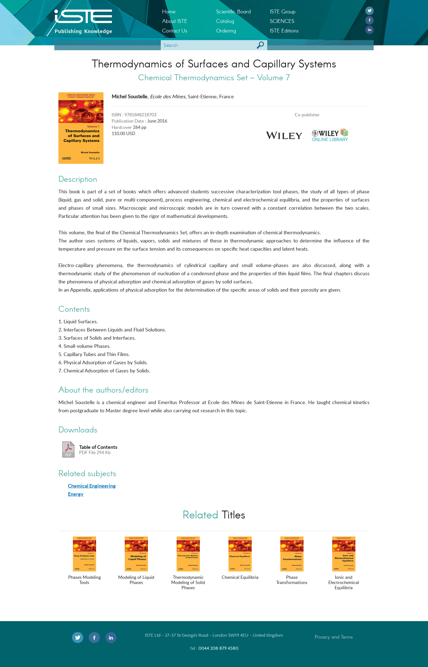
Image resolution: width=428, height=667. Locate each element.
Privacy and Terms (334, 637)
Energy (76, 493)
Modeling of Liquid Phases (136, 560)
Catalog (225, 21)
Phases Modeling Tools (84, 560)
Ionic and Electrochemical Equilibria (343, 563)
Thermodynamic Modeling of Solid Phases (188, 563)
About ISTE (174, 21)
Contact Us (174, 30)
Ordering (226, 30)
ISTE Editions (284, 30)
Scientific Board (233, 11)
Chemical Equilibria (240, 558)
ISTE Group (282, 11)
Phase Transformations (291, 560)
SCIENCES (282, 21)
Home (169, 11)
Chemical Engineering (92, 485)
